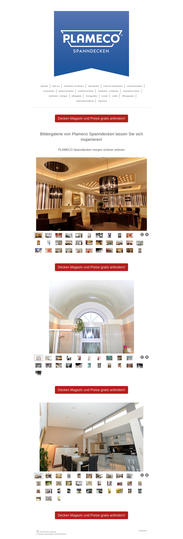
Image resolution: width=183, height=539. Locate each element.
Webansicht (143, 531)
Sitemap (53, 532)
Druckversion (43, 532)
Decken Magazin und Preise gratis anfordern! (91, 118)
